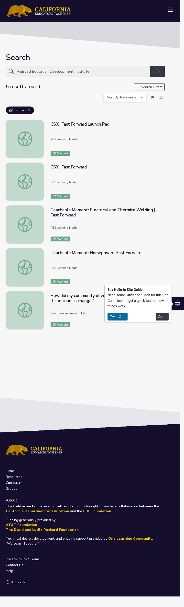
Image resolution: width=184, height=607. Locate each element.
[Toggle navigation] (170, 10)
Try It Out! (117, 316)
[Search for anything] (82, 71)
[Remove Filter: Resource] (29, 110)
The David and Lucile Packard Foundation (42, 529)
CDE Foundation (97, 511)
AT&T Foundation (21, 525)
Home (10, 471)
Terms (35, 559)
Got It (162, 316)
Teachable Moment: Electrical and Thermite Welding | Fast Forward (103, 212)
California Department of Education (37, 511)
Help (9, 571)
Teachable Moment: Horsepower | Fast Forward (96, 253)
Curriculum (14, 482)
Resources (14, 477)
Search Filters (149, 87)
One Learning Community (130, 538)
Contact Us (14, 565)
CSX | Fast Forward (69, 167)
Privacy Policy (16, 559)
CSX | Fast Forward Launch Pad (80, 124)
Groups (11, 488)
